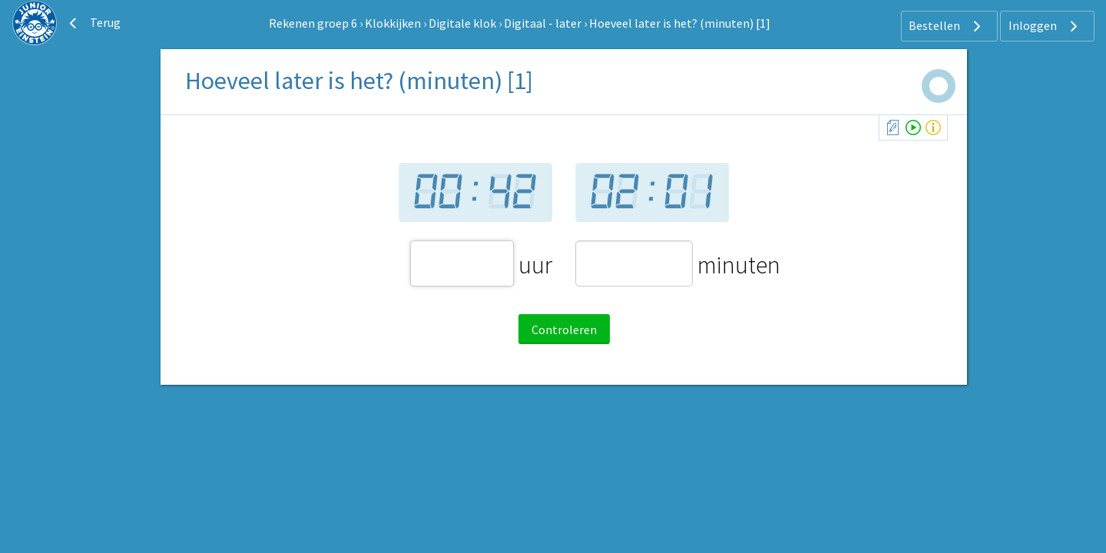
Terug (93, 23)
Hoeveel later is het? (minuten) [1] (679, 23)
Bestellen (947, 26)
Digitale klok (462, 23)
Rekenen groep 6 (313, 23)
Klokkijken (393, 23)
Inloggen (1044, 26)
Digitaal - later (542, 23)
